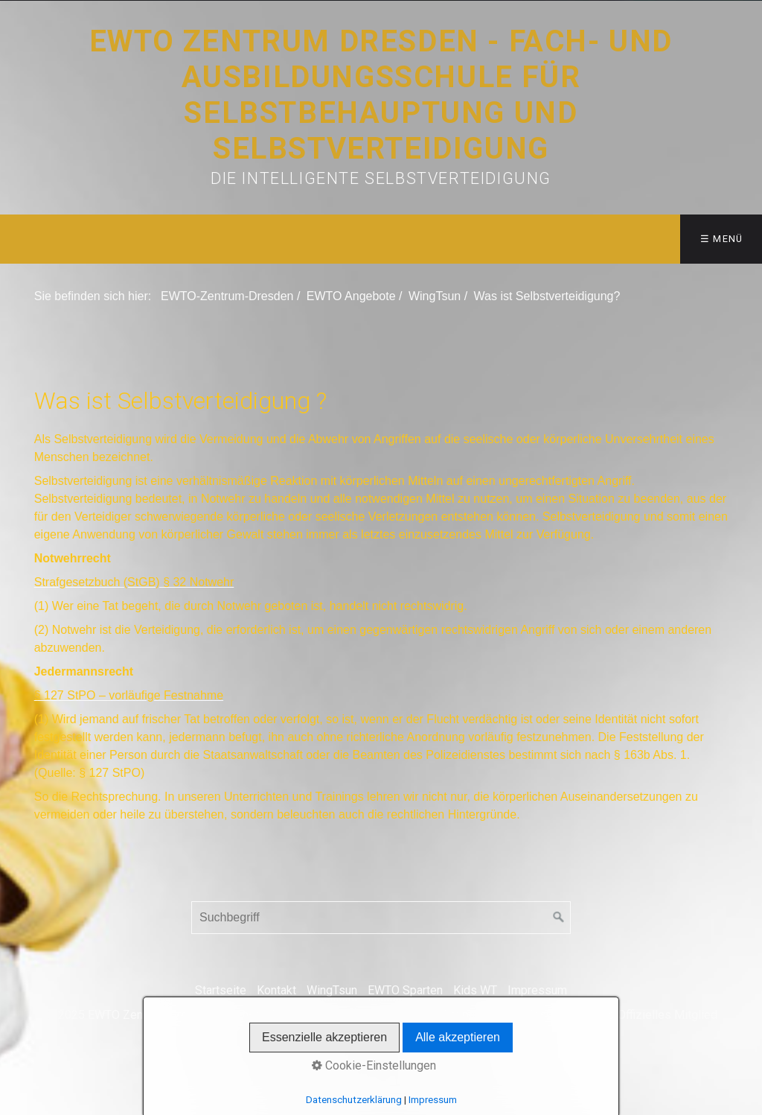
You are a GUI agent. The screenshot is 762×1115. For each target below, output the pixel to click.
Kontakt (276, 990)
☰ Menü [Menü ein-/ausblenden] (721, 238)
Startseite (220, 990)
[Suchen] (559, 917)
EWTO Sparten (405, 990)
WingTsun (332, 990)
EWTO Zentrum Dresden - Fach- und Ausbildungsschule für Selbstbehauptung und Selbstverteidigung (381, 95)
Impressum (537, 990)
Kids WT (475, 990)
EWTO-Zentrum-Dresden (227, 296)
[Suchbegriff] (381, 917)
